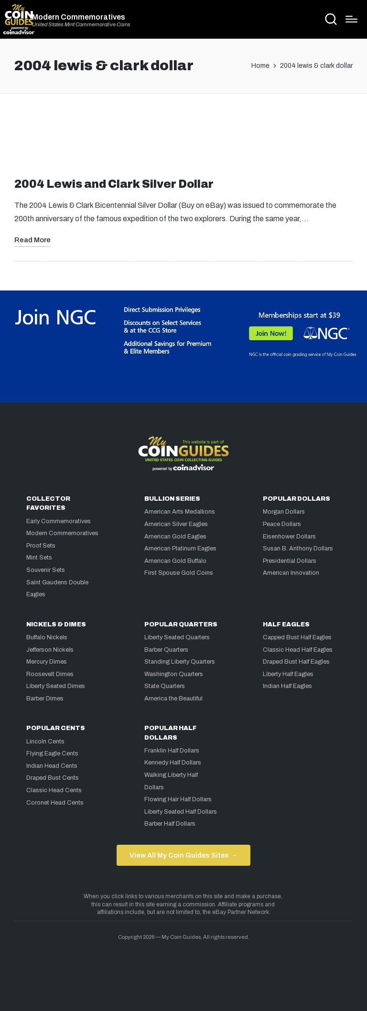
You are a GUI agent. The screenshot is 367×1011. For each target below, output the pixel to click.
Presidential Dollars (289, 561)
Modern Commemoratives (78, 17)
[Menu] (351, 19)
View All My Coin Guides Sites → (183, 855)
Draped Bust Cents (52, 777)
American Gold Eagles (175, 536)
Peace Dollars (282, 524)
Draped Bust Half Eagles (296, 661)
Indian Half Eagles (287, 686)
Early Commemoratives (58, 521)
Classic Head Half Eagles (298, 649)
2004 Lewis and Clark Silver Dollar (114, 184)
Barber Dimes (45, 698)
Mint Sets (39, 557)
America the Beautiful (173, 698)
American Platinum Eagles (180, 548)
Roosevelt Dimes (50, 674)
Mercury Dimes (46, 661)
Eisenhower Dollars (289, 536)
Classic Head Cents (54, 790)
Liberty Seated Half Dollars (180, 811)
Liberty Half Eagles (288, 674)
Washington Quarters (173, 674)
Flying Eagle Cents (52, 753)
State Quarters (164, 686)
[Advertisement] (183, 139)
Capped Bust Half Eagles (297, 637)
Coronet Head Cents (55, 802)
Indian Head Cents (51, 766)
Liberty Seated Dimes (55, 686)
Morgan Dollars (284, 511)
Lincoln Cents (45, 741)
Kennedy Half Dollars (172, 762)
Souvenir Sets (45, 570)
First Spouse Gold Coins (178, 573)
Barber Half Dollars (169, 823)
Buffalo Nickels (46, 637)
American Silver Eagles (176, 524)
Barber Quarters (166, 649)
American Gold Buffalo (175, 561)
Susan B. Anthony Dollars (298, 548)
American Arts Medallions (179, 511)
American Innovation (291, 573)
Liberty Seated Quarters (177, 637)
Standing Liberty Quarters (179, 661)
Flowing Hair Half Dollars (178, 799)
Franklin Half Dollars (171, 750)
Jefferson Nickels (50, 649)
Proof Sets (40, 545)
